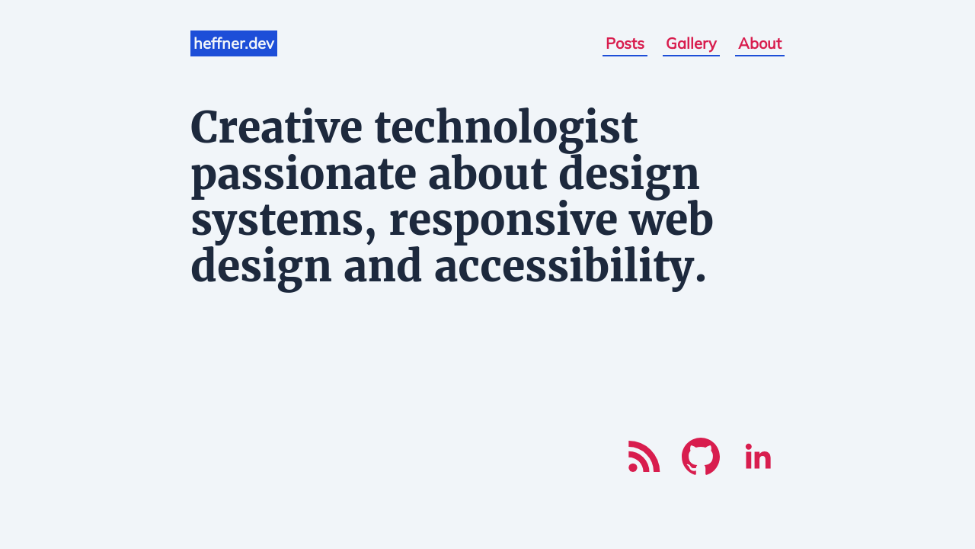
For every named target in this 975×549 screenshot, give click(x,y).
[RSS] (644, 457)
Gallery (691, 43)
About (760, 43)
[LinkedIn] (758, 457)
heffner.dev (233, 43)
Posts (625, 43)
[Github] (701, 457)
